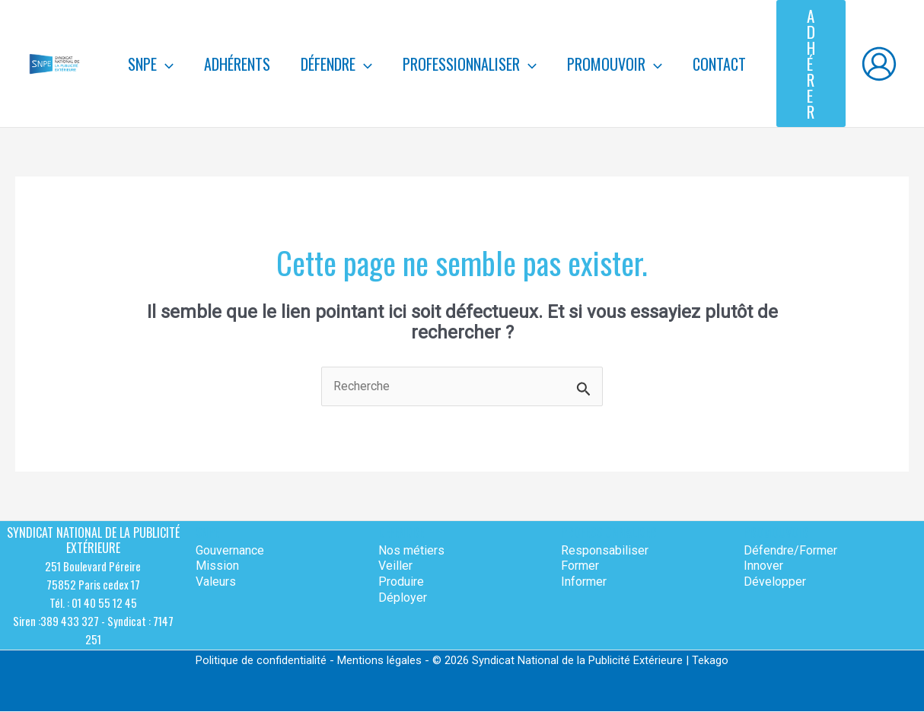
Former (580, 566)
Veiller (395, 566)
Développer (775, 582)
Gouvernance (230, 550)
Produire (401, 582)
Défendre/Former (790, 550)
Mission (217, 566)
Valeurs (216, 582)
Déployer (402, 597)
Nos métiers (411, 550)
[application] (165, 64)
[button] (811, 63)
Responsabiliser (604, 550)
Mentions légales (379, 661)
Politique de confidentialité (261, 661)
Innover (763, 566)
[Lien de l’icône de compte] (879, 64)
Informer (584, 582)
